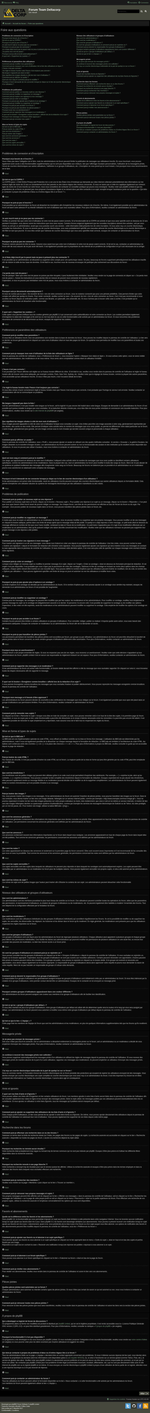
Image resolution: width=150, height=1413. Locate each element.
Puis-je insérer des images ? (12, 133)
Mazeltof (16, 1408)
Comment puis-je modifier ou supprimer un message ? (21, 94)
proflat (7, 1408)
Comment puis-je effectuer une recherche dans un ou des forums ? (100, 84)
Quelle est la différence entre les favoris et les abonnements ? (98, 100)
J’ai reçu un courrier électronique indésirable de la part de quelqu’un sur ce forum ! (105, 66)
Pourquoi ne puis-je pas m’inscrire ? (15, 42)
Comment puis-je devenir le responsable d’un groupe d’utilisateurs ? (100, 47)
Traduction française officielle (10, 1406)
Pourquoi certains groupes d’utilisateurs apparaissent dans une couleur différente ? (106, 49)
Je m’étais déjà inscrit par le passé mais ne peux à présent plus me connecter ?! (30, 49)
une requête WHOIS (75, 1358)
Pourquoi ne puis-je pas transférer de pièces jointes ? (21, 108)
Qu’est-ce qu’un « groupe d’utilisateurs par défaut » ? (95, 51)
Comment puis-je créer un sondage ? (15, 99)
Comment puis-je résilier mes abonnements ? (92, 107)
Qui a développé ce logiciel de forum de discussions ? (95, 125)
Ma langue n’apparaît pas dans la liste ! (16, 73)
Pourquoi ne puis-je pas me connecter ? (16, 47)
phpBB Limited (64, 1324)
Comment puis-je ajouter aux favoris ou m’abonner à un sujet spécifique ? (102, 103)
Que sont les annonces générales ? (15, 136)
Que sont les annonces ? (11, 138)
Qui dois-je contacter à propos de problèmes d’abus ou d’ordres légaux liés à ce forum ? (107, 130)
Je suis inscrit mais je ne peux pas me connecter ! (20, 45)
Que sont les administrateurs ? (87, 38)
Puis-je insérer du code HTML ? (13, 129)
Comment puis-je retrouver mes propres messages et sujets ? (98, 93)
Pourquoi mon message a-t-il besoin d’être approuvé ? (21, 117)
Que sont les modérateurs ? (86, 40)
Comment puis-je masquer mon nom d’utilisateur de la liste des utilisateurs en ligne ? (32, 66)
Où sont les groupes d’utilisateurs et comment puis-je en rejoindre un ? (101, 45)
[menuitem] (16, 2)
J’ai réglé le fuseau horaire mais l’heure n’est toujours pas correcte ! (26, 70)
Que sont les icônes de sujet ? (13, 145)
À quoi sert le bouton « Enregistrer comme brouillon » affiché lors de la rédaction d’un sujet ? (35, 114)
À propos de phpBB (102, 1326)
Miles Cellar (26, 1406)
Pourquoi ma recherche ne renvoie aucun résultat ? (94, 86)
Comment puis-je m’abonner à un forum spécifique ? (95, 105)
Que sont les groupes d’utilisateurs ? (89, 42)
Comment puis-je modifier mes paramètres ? (18, 64)
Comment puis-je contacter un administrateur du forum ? (96, 132)
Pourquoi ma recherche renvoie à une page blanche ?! (95, 88)
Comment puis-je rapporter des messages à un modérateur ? (24, 112)
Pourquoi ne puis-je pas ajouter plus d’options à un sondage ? (24, 101)
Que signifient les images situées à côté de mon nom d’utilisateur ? (26, 75)
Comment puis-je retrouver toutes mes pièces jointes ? (95, 117)
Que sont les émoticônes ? (11, 131)
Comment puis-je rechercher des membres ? (92, 90)
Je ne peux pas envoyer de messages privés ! (92, 61)
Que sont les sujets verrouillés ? (13, 142)
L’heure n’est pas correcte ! (12, 68)
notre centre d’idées (139, 1340)
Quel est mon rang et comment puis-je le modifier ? (20, 79)
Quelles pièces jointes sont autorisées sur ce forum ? (95, 115)
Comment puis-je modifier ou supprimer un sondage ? (21, 103)
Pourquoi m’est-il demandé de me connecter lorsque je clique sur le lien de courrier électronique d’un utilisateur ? (36, 83)
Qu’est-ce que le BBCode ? (12, 127)
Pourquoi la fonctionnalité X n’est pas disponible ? (94, 127)
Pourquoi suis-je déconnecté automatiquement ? (19, 54)
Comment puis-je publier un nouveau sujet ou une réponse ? (23, 92)
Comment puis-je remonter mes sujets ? (16, 119)
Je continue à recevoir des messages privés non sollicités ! (97, 64)
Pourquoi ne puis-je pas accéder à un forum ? (18, 105)
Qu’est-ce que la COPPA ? (11, 40)
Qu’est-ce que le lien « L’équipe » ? (89, 54)
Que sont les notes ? (9, 140)
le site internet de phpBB (42, 411)
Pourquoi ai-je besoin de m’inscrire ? (15, 38)
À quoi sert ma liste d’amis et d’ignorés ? (90, 74)
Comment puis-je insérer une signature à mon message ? (22, 96)
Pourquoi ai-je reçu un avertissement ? (16, 110)
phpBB (13, 1404)
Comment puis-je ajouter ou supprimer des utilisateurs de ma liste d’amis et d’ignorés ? (107, 76)
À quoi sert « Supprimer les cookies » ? (16, 56)
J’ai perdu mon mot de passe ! (13, 51)
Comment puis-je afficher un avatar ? (15, 77)
